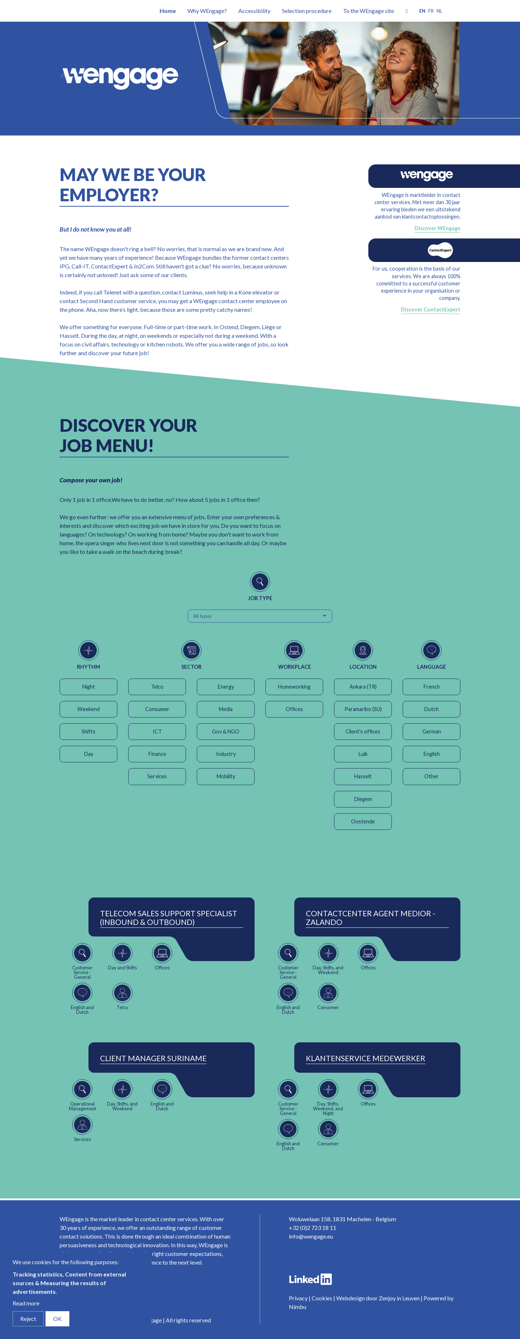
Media (226, 709)
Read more (26, 1303)
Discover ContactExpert (430, 309)
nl (439, 11)
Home (168, 10)
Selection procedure (307, 10)
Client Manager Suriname (153, 1058)
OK (57, 1318)
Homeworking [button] (294, 687)
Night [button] (88, 687)
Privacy (298, 1298)
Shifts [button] (88, 731)
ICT (157, 731)
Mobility (226, 776)
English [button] (432, 754)
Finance (157, 754)
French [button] (432, 687)
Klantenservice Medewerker (365, 1058)
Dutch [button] (431, 709)
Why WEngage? (207, 10)
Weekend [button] (88, 709)
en (422, 11)
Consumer (157, 709)
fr (431, 11)
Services (157, 776)
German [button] (431, 731)
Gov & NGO (225, 731)
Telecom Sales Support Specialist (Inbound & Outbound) (168, 917)
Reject (28, 1318)
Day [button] (88, 754)
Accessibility (254, 10)
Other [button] (431, 776)
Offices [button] (294, 709)
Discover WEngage (437, 228)
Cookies (322, 1298)
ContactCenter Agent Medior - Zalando (370, 917)
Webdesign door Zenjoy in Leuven (378, 1298)
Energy (226, 687)
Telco (157, 687)
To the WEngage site (368, 10)
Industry (226, 754)
